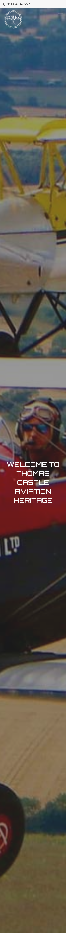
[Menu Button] (60, 15)
